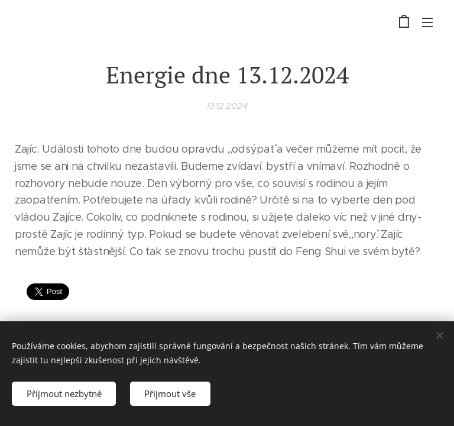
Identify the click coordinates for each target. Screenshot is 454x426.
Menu (427, 22)
